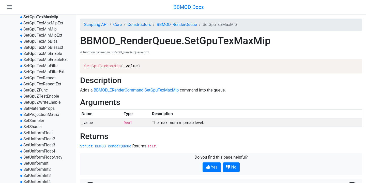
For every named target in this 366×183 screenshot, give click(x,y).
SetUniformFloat (38, 132)
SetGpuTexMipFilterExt (44, 71)
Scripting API (96, 24)
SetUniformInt (36, 163)
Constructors (139, 24)
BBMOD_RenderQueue (177, 24)
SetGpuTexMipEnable (42, 53)
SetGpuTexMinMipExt (42, 35)
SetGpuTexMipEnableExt (45, 59)
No (231, 167)
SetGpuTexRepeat (39, 77)
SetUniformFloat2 (39, 138)
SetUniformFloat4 (39, 151)
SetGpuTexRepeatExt (42, 84)
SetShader (32, 126)
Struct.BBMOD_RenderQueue (105, 146)
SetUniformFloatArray (42, 157)
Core (117, 24)
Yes (212, 167)
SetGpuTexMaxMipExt (43, 23)
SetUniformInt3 (37, 175)
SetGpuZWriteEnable (42, 102)
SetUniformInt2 (37, 169)
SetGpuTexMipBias (40, 41)
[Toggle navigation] (9, 7)
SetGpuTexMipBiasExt (43, 47)
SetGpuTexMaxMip (40, 16)
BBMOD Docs (188, 7)
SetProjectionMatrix (41, 114)
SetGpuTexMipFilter (41, 65)
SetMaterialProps (39, 108)
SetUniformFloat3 (39, 145)
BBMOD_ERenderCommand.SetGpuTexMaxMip (136, 90)
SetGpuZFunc (35, 90)
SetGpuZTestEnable (41, 96)
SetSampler (33, 120)
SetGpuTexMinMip (40, 29)
